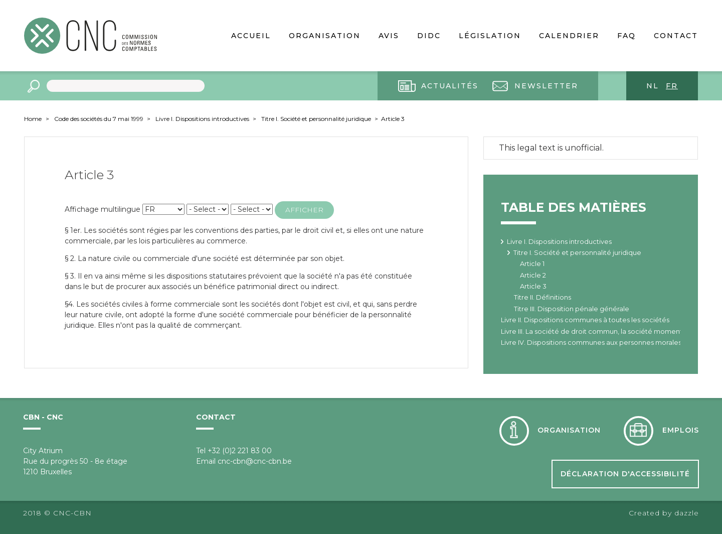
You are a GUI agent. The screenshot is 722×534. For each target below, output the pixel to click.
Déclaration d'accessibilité (625, 473)
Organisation (324, 35)
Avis (389, 35)
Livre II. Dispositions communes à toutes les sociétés (585, 320)
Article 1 (532, 264)
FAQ (626, 35)
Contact (676, 35)
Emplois (680, 430)
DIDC (429, 35)
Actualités (449, 85)
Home (33, 118)
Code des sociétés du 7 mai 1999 (99, 118)
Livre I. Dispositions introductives (203, 118)
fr (672, 85)
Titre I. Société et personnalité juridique (317, 118)
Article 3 (393, 118)
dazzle (686, 512)
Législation (490, 35)
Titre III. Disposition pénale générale (571, 309)
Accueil (251, 35)
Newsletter (546, 85)
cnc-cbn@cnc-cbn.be (255, 461)
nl (652, 85)
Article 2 (533, 275)
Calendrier (569, 35)
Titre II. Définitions (542, 297)
